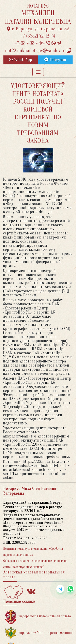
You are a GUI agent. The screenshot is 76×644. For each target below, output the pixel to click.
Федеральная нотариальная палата (38, 616)
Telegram (55, 59)
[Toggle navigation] (38, 72)
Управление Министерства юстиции (39, 633)
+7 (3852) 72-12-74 (38, 36)
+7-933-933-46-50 (38, 43)
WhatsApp (20, 59)
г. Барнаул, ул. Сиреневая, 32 (38, 29)
